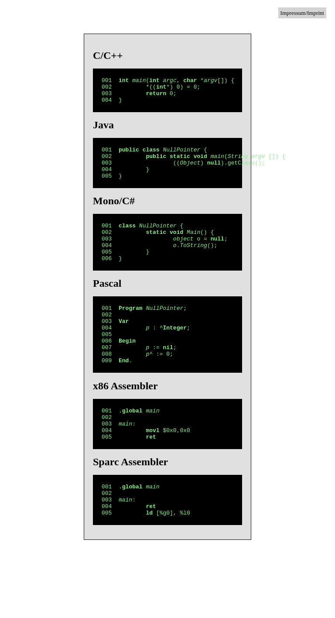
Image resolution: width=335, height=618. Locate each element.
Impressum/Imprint (302, 13)
